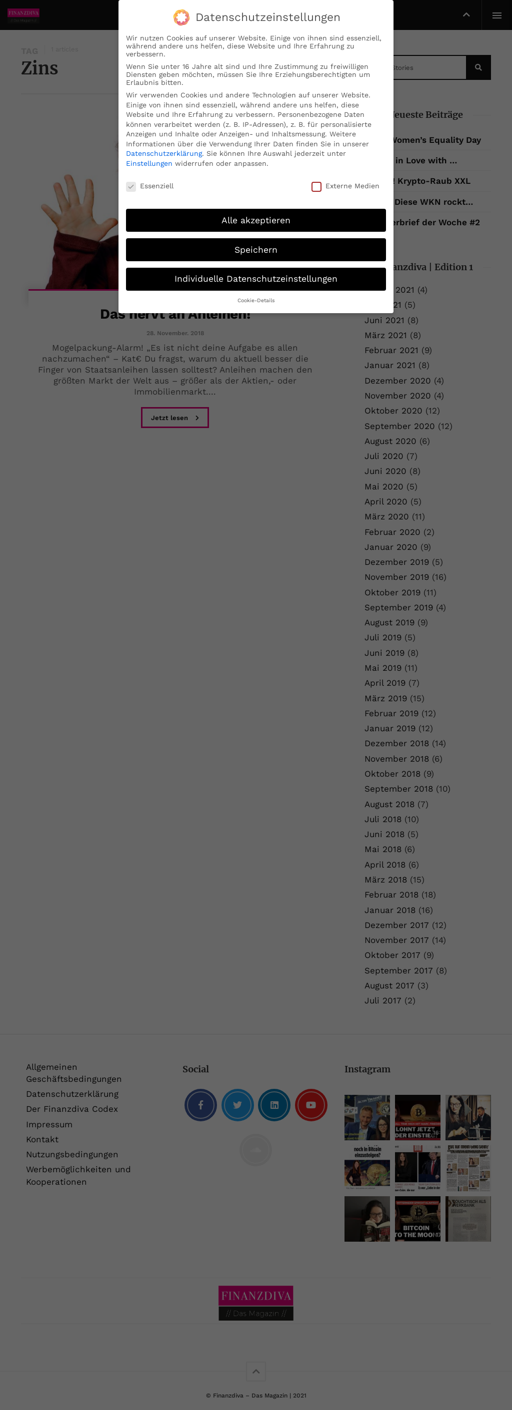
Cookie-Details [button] (256, 300)
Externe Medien (346, 186)
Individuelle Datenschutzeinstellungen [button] (256, 279)
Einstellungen (149, 163)
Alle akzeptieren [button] (256, 220)
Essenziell (150, 186)
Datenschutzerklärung (164, 153)
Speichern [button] (256, 249)
